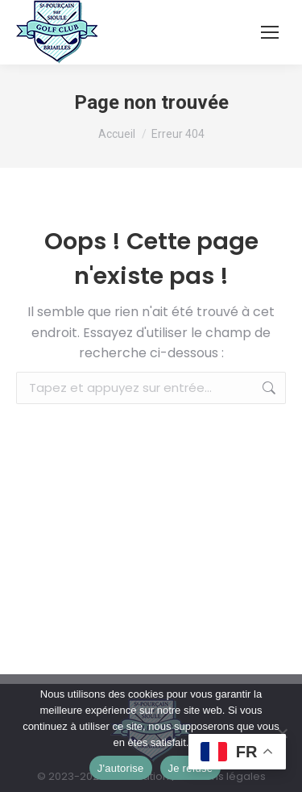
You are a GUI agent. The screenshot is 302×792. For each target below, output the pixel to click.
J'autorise (120, 768)
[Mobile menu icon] (270, 32)
